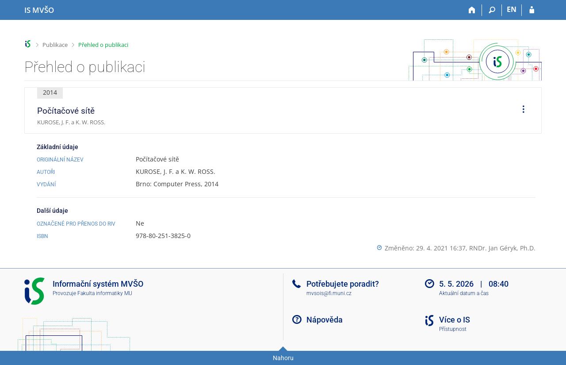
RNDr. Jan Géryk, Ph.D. (502, 248)
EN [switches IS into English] (511, 9)
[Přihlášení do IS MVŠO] (532, 10)
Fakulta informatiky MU (104, 293)
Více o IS (454, 319)
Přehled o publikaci (103, 45)
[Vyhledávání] (492, 10)
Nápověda (324, 319)
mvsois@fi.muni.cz (329, 293)
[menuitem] (520, 110)
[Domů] (472, 10)
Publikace (55, 45)
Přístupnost (453, 329)
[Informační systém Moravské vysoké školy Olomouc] (39, 10)
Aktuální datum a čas (464, 293)
